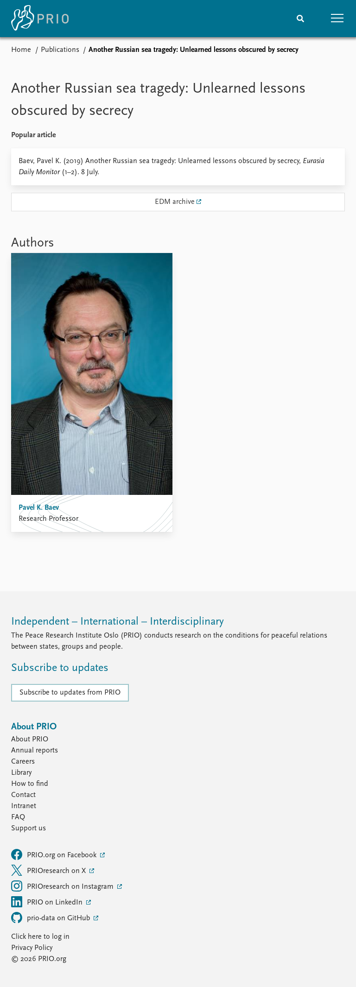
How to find (29, 784)
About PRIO (29, 739)
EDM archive (175, 202)
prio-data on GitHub (51, 917)
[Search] (300, 18)
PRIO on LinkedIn (47, 901)
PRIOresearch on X (49, 870)
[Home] (40, 18)
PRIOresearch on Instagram (63, 886)
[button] (337, 18)
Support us (28, 828)
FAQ (18, 817)
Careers (23, 762)
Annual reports (34, 750)
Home (21, 50)
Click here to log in (40, 937)
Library (21, 773)
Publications (60, 50)
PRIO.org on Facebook (54, 854)
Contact (23, 795)
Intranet (23, 806)
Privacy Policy (31, 948)
